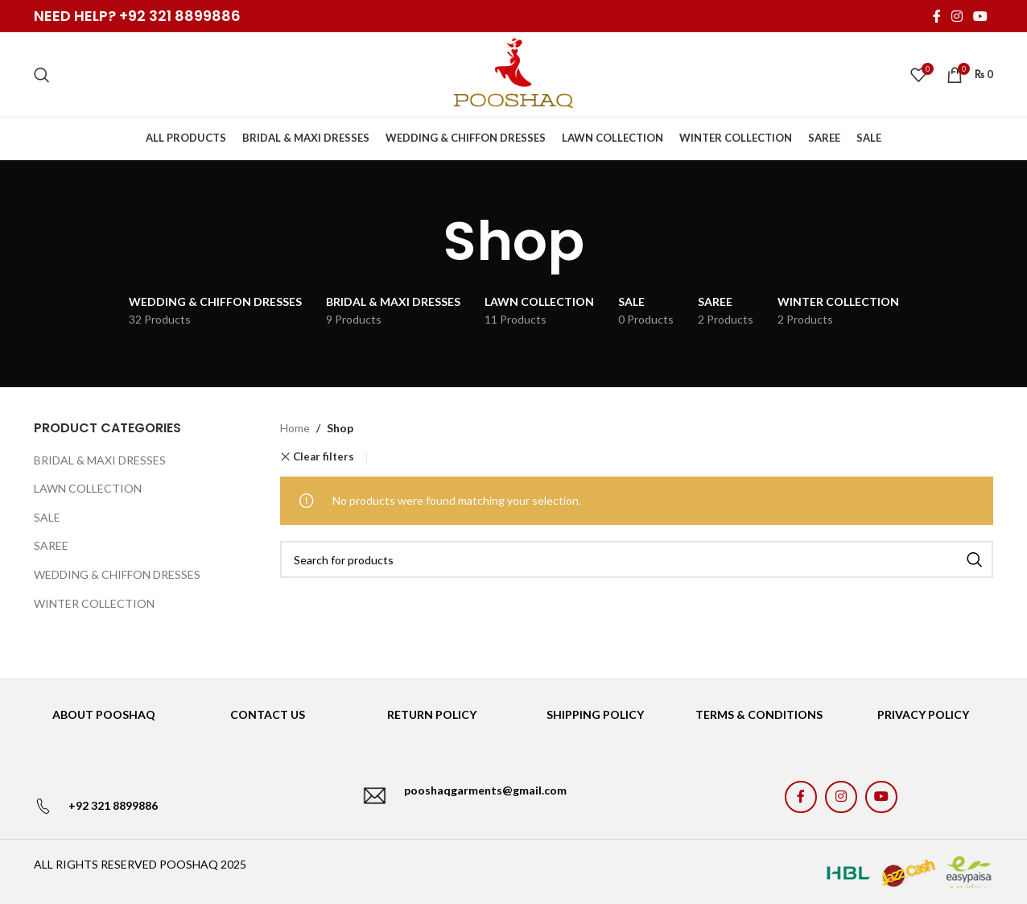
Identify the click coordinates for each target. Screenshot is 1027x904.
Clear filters (323, 457)
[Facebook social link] (936, 16)
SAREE (51, 545)
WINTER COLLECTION (94, 603)
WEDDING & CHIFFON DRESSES (117, 574)
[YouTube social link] (980, 16)
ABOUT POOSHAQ (103, 714)
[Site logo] (513, 73)
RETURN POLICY (431, 714)
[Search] (42, 75)
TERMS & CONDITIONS (759, 714)
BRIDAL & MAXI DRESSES (100, 460)
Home (295, 428)
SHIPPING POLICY (595, 714)
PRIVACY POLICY (923, 714)
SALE (47, 517)
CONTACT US (267, 714)
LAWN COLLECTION (88, 488)
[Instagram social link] (956, 16)
